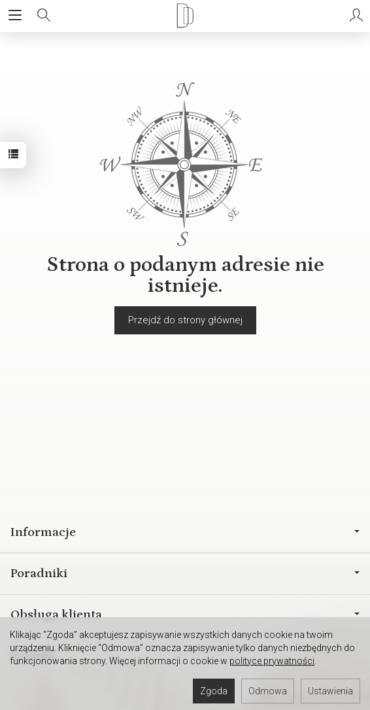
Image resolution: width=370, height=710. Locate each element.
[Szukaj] (44, 15)
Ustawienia (330, 691)
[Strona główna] (185, 15)
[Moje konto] (356, 15)
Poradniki (185, 573)
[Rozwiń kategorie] (15, 15)
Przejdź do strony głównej (185, 320)
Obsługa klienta (185, 614)
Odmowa (267, 691)
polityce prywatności (271, 661)
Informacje (185, 532)
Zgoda (213, 691)
